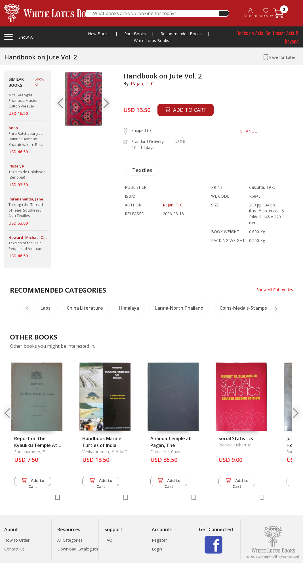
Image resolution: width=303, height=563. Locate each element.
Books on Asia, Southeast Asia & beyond (267, 37)
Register (159, 540)
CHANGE (248, 131)
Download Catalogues (77, 549)
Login (157, 549)
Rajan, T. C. (143, 83)
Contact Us (14, 549)
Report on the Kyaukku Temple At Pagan (35, 445)
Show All (39, 81)
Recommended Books (181, 33)
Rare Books (135, 33)
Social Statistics (235, 438)
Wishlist (266, 13)
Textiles (142, 170)
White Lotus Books (151, 40)
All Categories (70, 540)
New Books (99, 33)
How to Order (17, 540)
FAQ (108, 540)
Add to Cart (32, 482)
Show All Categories (274, 289)
